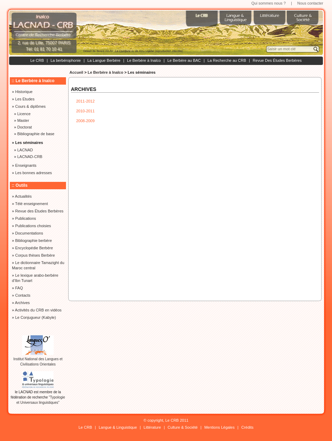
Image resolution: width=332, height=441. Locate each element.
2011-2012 (85, 101)
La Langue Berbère (103, 60)
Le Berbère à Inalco (144, 60)
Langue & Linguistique (118, 427)
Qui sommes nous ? (268, 3)
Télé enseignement (31, 204)
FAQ (19, 288)
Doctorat (24, 127)
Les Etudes (24, 99)
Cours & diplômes (30, 106)
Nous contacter (310, 3)
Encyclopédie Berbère (34, 248)
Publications (25, 218)
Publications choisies (33, 226)
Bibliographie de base (35, 134)
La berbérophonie (66, 60)
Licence (24, 114)
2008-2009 (85, 121)
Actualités (23, 196)
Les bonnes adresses (33, 173)
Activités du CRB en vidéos (38, 310)
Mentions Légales (219, 427)
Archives (22, 303)
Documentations (29, 233)
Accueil (76, 72)
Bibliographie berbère (33, 240)
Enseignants (25, 165)
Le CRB (37, 60)
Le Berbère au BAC (184, 60)
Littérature (152, 427)
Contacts (22, 295)
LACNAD (25, 150)
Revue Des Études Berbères (277, 60)
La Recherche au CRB (226, 60)
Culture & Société (183, 427)
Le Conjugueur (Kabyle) (35, 317)
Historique (24, 92)
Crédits (247, 427)
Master (23, 120)
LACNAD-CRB (29, 156)
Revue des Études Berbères (39, 211)
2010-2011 (85, 111)
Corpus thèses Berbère (35, 255)
